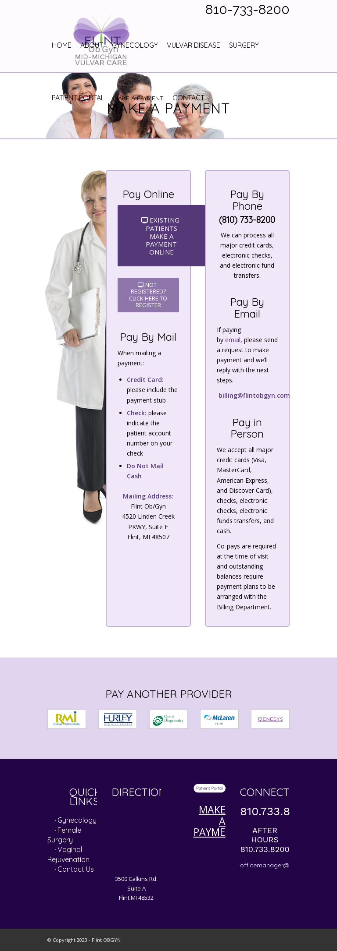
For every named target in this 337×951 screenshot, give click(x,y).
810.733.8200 (275, 811)
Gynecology (77, 820)
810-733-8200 (247, 9)
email (232, 340)
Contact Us (75, 869)
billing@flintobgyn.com (254, 395)
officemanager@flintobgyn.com (286, 865)
